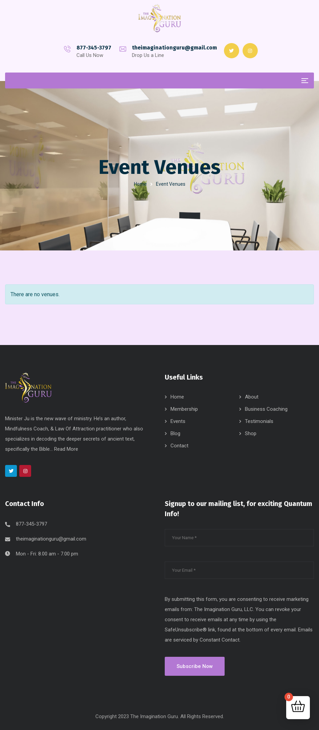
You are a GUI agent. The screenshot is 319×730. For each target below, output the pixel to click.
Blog (175, 433)
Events (177, 421)
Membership (184, 409)
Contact (179, 446)
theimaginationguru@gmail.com (174, 47)
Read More (66, 449)
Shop (250, 433)
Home (140, 184)
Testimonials (259, 421)
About (251, 397)
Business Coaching (266, 409)
